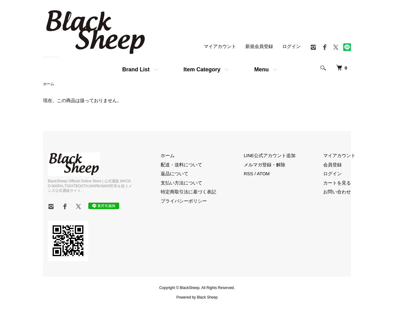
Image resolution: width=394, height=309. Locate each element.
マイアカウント (220, 46)
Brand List (136, 69)
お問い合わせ (337, 191)
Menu (261, 69)
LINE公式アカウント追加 (270, 155)
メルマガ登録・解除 (264, 164)
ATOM (263, 173)
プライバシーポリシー (184, 201)
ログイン (291, 46)
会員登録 (332, 164)
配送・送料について (181, 164)
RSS (248, 173)
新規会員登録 (259, 46)
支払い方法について (181, 182)
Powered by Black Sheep (197, 297)
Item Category (201, 69)
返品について (174, 173)
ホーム (48, 84)
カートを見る (337, 182)
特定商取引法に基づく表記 (188, 191)
